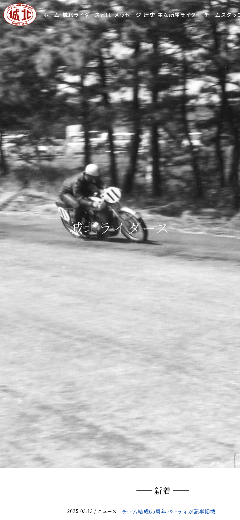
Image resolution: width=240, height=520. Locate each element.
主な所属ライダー (179, 15)
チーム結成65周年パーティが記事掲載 (168, 511)
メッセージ (127, 15)
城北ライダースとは (86, 15)
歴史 (149, 15)
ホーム (51, 15)
